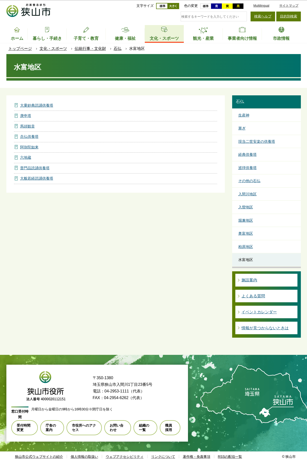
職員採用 (168, 427)
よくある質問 (253, 296)
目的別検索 (288, 16)
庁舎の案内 (51, 427)
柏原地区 (245, 247)
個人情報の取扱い (84, 456)
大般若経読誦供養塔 (36, 178)
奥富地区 (245, 233)
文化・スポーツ (53, 48)
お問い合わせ (116, 427)
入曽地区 (245, 207)
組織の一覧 (144, 427)
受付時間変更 (23, 427)
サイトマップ (288, 5)
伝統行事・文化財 (90, 48)
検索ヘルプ (262, 16)
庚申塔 (25, 116)
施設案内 (249, 280)
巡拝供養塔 (247, 168)
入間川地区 (247, 194)
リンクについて (163, 456)
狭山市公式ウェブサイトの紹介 (39, 456)
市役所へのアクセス (84, 427)
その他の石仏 (249, 181)
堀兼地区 (245, 220)
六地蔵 (25, 157)
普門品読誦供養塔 (35, 168)
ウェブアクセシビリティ (125, 456)
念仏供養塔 (29, 136)
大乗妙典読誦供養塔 (36, 105)
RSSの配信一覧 (230, 456)
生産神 (243, 115)
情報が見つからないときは (265, 328)
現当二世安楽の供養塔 (256, 141)
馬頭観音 (27, 126)
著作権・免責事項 (196, 456)
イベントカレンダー (259, 312)
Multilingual (261, 5)
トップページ (20, 48)
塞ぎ (242, 128)
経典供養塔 (247, 154)
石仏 (117, 48)
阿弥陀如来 (29, 147)
